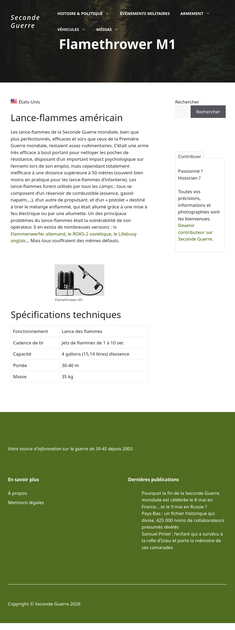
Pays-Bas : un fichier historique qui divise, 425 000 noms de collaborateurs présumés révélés (183, 520)
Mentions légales (26, 502)
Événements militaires (145, 13)
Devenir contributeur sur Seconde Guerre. (195, 232)
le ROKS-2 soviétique (89, 234)
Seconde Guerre (25, 21)
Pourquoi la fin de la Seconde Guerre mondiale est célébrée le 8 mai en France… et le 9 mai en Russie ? (180, 500)
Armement (197, 13)
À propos (17, 493)
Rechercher (187, 102)
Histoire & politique (86, 13)
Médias (110, 29)
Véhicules (74, 29)
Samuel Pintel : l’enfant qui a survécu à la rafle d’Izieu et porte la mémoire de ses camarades (182, 540)
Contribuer (189, 155)
